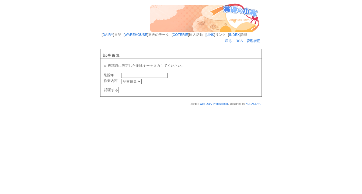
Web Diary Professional (214, 103)
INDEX (234, 35)
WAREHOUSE (135, 35)
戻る (228, 41)
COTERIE (180, 35)
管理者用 (253, 41)
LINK (210, 35)
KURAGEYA (253, 103)
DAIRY (108, 35)
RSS (239, 41)
